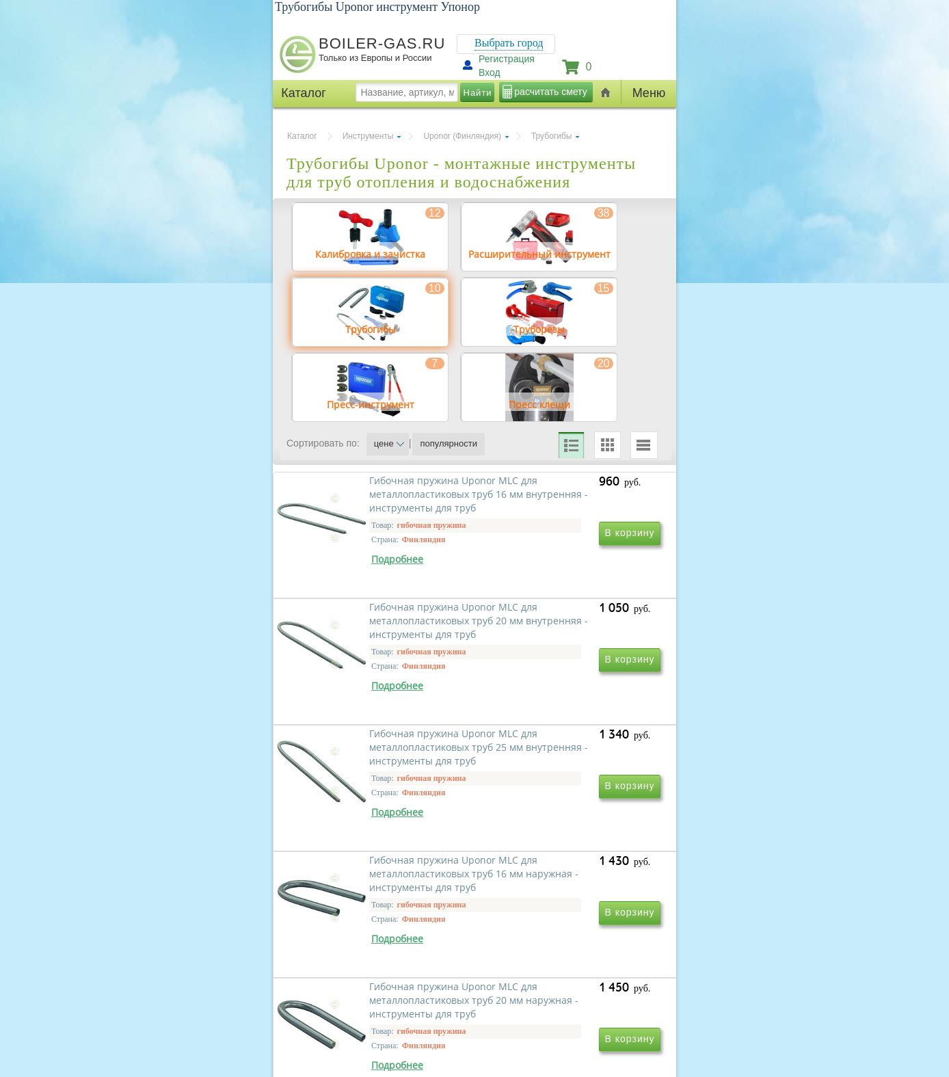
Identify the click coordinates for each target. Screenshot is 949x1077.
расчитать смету (550, 91)
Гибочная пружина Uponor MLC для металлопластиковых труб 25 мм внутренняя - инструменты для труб (381, 831)
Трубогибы (551, 136)
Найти (478, 93)
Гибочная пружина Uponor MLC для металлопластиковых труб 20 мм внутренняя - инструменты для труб (567, 634)
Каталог (302, 136)
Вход (489, 72)
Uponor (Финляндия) (461, 136)
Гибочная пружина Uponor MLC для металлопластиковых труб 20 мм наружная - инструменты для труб (381, 1028)
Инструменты (368, 136)
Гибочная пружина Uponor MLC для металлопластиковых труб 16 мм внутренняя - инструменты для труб (381, 634)
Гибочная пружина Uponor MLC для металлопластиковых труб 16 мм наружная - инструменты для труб (567, 831)
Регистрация (507, 58)
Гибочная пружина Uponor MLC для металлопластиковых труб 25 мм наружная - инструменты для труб (567, 1028)
